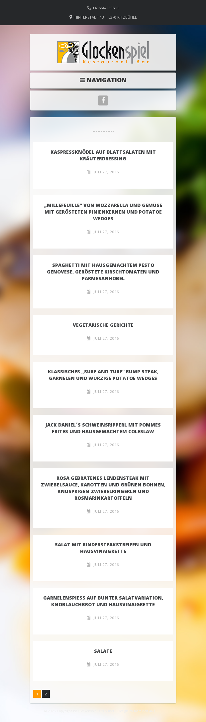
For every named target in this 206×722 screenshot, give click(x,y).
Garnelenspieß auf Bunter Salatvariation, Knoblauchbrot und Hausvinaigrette (103, 601)
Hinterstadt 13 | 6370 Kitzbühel (105, 17)
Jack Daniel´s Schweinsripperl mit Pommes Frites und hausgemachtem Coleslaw (103, 428)
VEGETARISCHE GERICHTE (103, 325)
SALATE (103, 651)
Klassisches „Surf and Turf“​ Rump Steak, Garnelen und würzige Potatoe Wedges (103, 374)
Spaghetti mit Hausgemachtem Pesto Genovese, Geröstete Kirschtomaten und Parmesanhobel (103, 271)
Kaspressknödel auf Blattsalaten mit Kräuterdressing (103, 155)
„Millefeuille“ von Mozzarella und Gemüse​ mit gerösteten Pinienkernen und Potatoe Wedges (103, 212)
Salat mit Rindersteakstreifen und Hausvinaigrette (103, 547)
